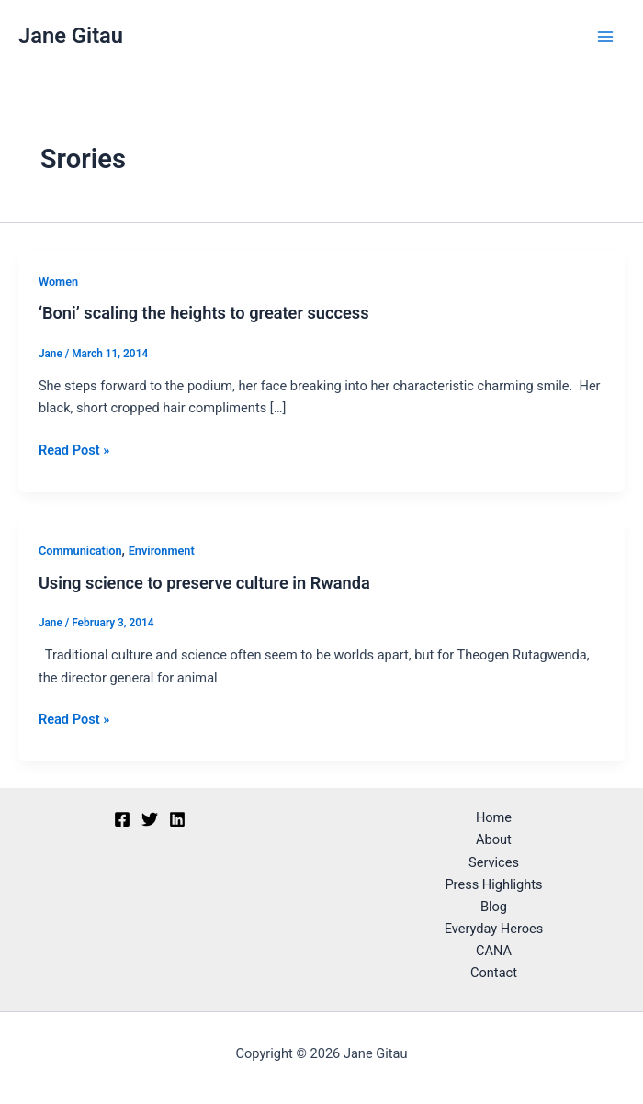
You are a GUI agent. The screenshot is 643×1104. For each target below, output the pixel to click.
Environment (162, 551)
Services (493, 862)
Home (494, 817)
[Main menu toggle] (605, 36)
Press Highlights (493, 884)
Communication (80, 551)
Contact (493, 972)
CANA (494, 950)
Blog (493, 906)
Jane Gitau (70, 36)
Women (58, 281)
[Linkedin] (177, 819)
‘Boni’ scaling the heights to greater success (204, 312)
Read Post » (74, 448)
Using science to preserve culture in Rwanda (204, 582)
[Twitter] (149, 819)
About (494, 839)
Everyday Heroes (494, 928)
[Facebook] (122, 819)
